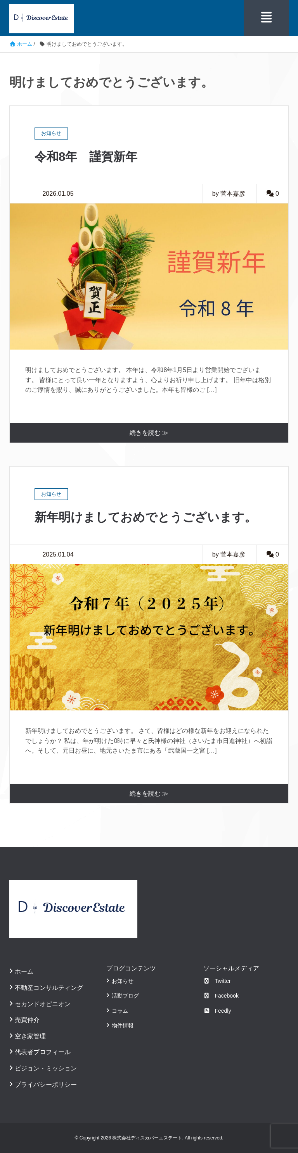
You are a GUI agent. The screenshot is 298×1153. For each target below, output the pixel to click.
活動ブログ (125, 995)
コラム (120, 1010)
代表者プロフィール (43, 1051)
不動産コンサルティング (49, 987)
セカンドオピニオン (43, 1003)
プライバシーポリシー (46, 1084)
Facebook (221, 995)
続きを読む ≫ (149, 432)
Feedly (217, 1010)
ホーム (24, 971)
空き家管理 (30, 1035)
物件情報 (122, 1025)
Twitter (217, 980)
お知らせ (122, 980)
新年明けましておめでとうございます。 (149, 517)
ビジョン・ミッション (46, 1068)
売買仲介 (27, 1019)
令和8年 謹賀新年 (88, 156)
